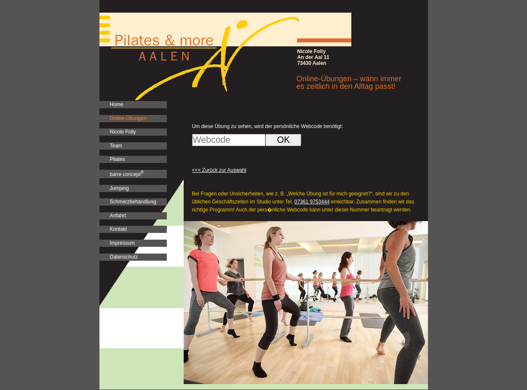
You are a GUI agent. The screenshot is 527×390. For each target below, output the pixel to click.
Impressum (122, 243)
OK (283, 140)
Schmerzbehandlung (133, 202)
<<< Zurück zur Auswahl (219, 170)
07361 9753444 (311, 202)
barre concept (127, 173)
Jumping (119, 188)
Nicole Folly (123, 132)
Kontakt (118, 229)
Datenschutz (124, 257)
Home (116, 104)
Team (116, 146)
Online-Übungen (128, 118)
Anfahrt (118, 216)
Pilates (117, 159)
